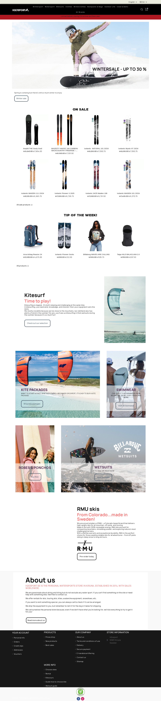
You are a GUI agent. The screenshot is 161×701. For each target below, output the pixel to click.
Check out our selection (37, 323)
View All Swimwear (126, 405)
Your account (20, 632)
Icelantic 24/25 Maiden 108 (96, 193)
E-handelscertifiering (85, 653)
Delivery (80, 645)
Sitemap (80, 661)
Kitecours (50, 678)
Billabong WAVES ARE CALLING (96, 254)
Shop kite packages (32, 404)
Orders (17, 642)
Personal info (19, 638)
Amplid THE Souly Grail (32, 148)
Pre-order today (87, 556)
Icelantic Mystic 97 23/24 (128, 148)
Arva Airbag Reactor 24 (32, 254)
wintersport (38, 7)
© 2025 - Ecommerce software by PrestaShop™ (31, 698)
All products (23, 266)
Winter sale (21, 98)
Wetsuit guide (51, 686)
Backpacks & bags (95, 7)
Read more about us (36, 620)
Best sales (50, 645)
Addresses (18, 650)
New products (51, 641)
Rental (48, 674)
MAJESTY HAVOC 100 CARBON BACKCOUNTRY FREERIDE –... (64, 149)
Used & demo (122, 7)
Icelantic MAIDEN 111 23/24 (32, 193)
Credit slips (18, 646)
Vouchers (18, 654)
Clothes (69, 7)
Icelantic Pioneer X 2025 (64, 193)
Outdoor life (110, 7)
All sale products (25, 205)
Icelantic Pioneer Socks (64, 254)
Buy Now (35, 476)
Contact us (81, 657)
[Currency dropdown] (143, 2)
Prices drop (50, 637)
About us (80, 637)
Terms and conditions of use (88, 641)
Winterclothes (80, 7)
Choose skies (51, 669)
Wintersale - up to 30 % (119, 69)
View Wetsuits (103, 477)
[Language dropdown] (133, 2)
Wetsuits (60, 7)
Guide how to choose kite (56, 682)
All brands (80, 12)
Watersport (50, 7)
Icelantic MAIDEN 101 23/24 (128, 193)
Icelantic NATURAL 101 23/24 (96, 148)
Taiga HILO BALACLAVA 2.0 (128, 254)
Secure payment (83, 649)
